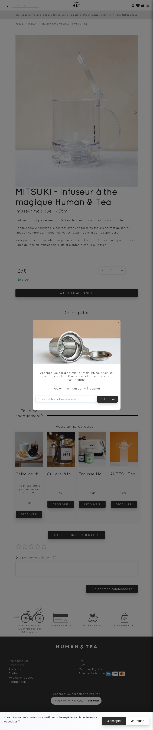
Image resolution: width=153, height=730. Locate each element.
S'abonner (107, 399)
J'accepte (114, 721)
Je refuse (137, 721)
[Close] (119, 322)
